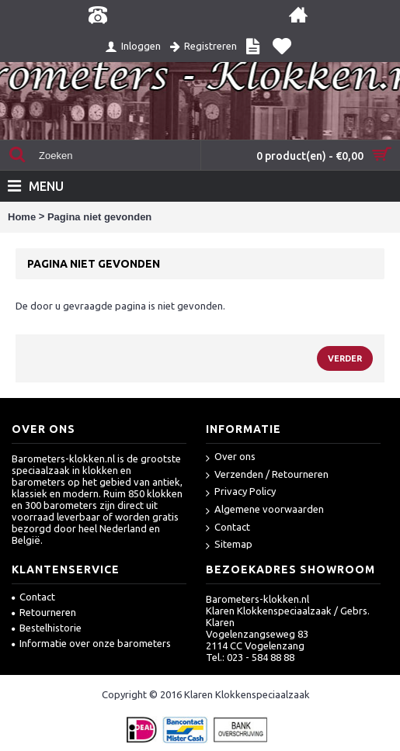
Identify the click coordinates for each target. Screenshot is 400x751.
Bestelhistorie (47, 627)
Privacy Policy (241, 492)
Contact (228, 528)
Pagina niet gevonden (99, 217)
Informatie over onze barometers (91, 643)
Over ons (231, 457)
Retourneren (44, 612)
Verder (345, 358)
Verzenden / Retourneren (267, 475)
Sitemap (229, 545)
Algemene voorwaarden (265, 510)
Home (22, 217)
